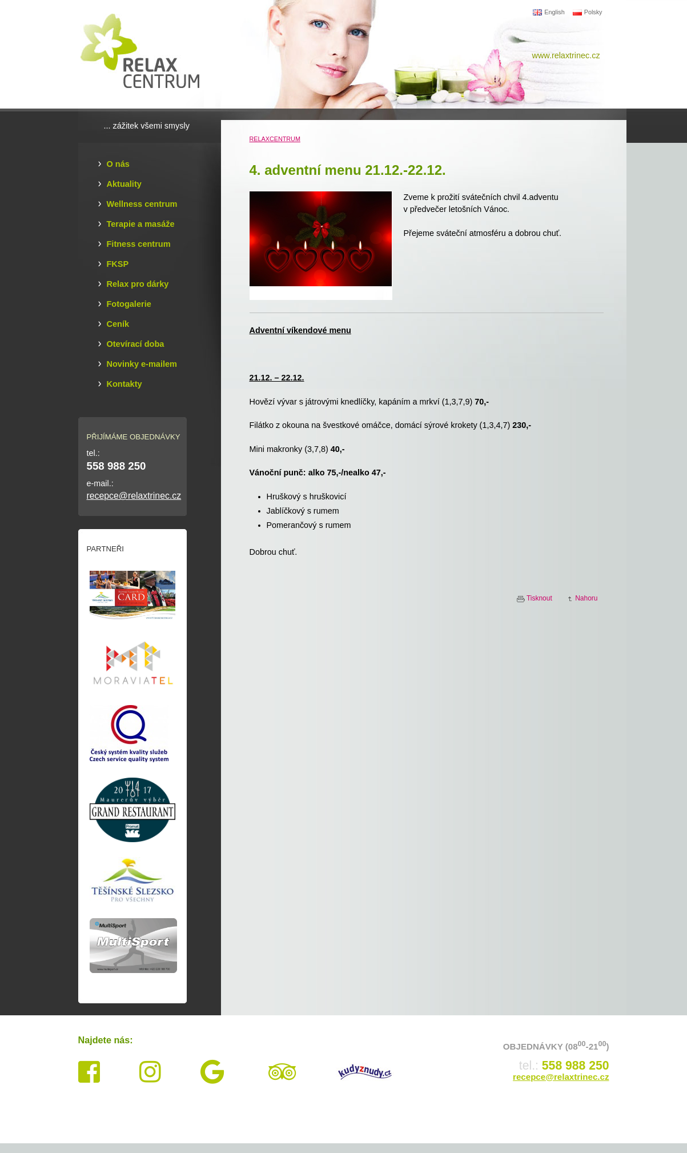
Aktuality (124, 184)
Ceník (118, 324)
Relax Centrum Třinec (146, 54)
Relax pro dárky (138, 284)
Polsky (587, 12)
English (548, 12)
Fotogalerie (129, 304)
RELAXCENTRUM (275, 138)
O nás (118, 164)
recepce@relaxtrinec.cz (134, 496)
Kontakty (124, 384)
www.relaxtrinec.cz (566, 55)
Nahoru (586, 598)
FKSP (118, 264)
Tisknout (539, 598)
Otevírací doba (135, 344)
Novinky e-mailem (142, 364)
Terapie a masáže (141, 224)
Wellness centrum (142, 204)
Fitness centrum (139, 244)
